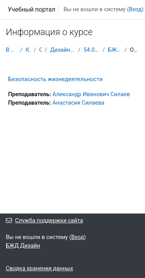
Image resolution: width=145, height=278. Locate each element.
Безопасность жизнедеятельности (55, 79)
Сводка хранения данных (39, 268)
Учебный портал (31, 9)
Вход (135, 9)
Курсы (28, 49)
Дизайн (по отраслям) (62, 49)
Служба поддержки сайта (44, 220)
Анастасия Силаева (78, 102)
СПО (40, 49)
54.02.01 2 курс (91, 49)
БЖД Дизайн (114, 49)
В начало (11, 49)
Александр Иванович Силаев (91, 94)
